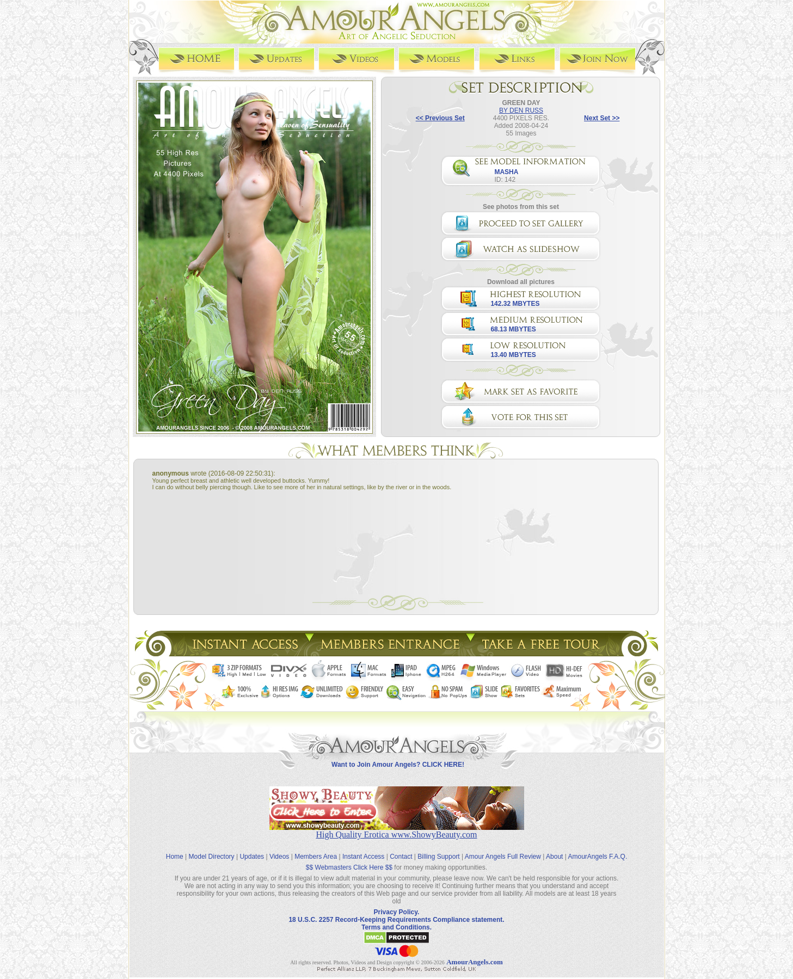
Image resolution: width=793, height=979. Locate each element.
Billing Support (438, 848)
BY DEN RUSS (521, 110)
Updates (251, 848)
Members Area (315, 848)
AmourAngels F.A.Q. (598, 848)
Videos (279, 848)
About (554, 848)
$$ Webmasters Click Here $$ (349, 859)
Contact (401, 848)
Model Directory (212, 848)
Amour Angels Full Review (503, 848)
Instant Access (363, 848)
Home (174, 848)
